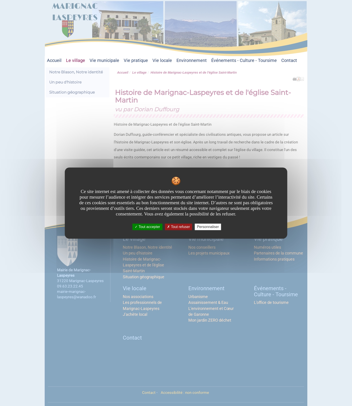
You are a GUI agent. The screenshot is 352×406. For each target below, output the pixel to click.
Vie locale (162, 60)
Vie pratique (136, 60)
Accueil (54, 60)
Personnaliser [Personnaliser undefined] (208, 227)
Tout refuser (178, 227)
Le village (75, 60)
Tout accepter (147, 227)
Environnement (191, 60)
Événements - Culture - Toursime (244, 60)
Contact (289, 60)
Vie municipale (104, 60)
